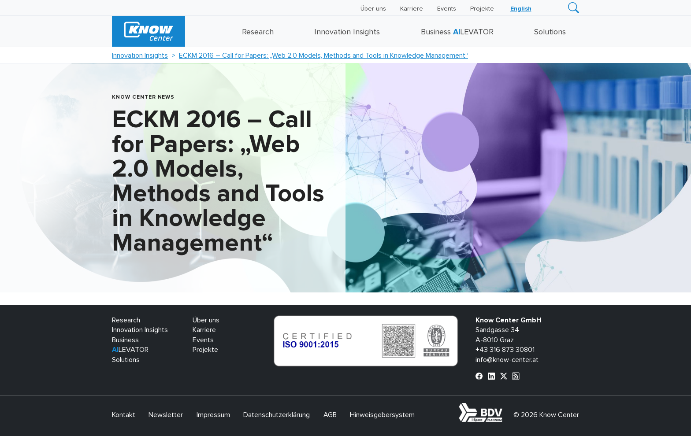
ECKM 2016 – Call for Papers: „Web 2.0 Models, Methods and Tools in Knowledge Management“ (323, 55)
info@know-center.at (507, 359)
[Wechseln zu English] (520, 9)
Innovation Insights (347, 32)
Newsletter (166, 414)
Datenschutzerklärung (276, 414)
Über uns (373, 9)
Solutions (550, 32)
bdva (504, 407)
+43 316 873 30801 (505, 349)
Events (446, 9)
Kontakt (123, 414)
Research (258, 32)
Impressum (213, 414)
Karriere (411, 9)
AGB (330, 414)
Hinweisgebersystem (382, 414)
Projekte (482, 9)
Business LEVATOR (457, 32)
